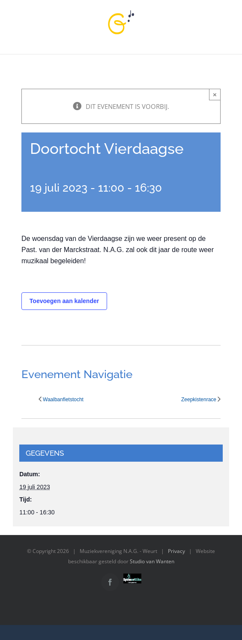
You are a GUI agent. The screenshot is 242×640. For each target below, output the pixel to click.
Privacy (176, 551)
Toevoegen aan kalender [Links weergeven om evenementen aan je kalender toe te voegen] (64, 300)
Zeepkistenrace (198, 400)
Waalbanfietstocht (63, 400)
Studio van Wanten (152, 561)
